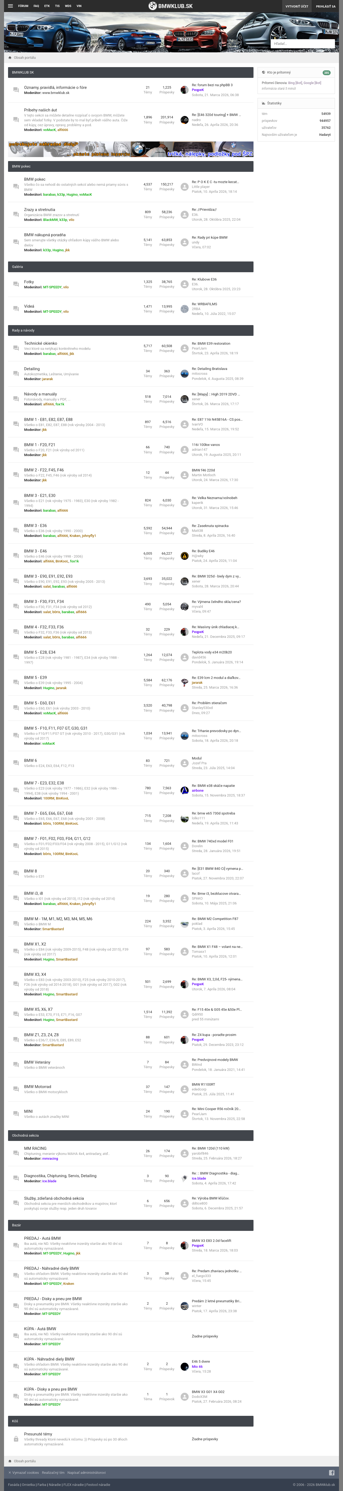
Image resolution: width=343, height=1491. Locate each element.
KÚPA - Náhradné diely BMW (49, 1359)
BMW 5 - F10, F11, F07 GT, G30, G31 (56, 728)
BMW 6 (30, 760)
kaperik (197, 503)
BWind (197, 1065)
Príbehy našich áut (40, 110)
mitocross (199, 374)
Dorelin (197, 846)
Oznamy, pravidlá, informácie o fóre (55, 87)
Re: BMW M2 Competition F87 (215, 919)
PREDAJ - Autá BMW (42, 1238)
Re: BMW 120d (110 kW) (210, 1148)
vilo (71, 220)
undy (195, 242)
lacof (196, 873)
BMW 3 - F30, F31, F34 (44, 601)
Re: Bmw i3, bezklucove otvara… (216, 894)
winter (197, 1306)
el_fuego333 (201, 1276)
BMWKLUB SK (23, 72)
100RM (48, 798)
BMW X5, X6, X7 (38, 1009)
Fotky (29, 281)
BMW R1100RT (203, 1084)
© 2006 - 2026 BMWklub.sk (314, 1485)
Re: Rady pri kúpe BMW (210, 237)
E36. (195, 215)
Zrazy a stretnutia (39, 209)
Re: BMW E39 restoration (211, 343)
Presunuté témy (38, 1434)
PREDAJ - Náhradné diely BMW (51, 1268)
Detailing (32, 368)
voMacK (49, 130)
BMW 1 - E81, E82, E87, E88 (48, 419)
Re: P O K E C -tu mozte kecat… (215, 182)
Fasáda (13, 1485)
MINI (28, 1111)
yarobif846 (200, 1153)
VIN (79, 6)
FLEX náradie (74, 1485)
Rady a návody (23, 330)
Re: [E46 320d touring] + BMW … (216, 115)
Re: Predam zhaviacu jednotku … (217, 1271)
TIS (57, 6)
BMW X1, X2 (35, 944)
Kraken (75, 536)
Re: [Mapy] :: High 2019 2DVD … (216, 394)
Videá (29, 306)
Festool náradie (98, 1485)
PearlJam (199, 348)
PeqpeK (198, 90)
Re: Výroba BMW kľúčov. (210, 1198)
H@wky (197, 556)
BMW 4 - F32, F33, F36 (44, 627)
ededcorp (199, 1089)
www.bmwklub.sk (55, 93)
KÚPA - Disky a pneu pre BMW (50, 1389)
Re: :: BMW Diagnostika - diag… (215, 1173)
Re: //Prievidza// (204, 210)
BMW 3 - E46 (35, 551)
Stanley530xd (202, 708)
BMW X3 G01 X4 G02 (208, 1392)
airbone (198, 790)
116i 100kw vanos (206, 445)
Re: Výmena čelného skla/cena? (216, 602)
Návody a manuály (40, 394)
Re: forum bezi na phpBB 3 (212, 85)
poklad (197, 924)
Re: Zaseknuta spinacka (210, 526)
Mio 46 (197, 1367)
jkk (67, 250)
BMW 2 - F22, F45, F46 (44, 470)
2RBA (196, 309)
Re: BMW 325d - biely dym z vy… (216, 576)
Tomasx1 (199, 952)
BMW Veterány (37, 1062)
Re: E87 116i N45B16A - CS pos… (217, 419)
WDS (68, 6)
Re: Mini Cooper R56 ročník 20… (216, 1109)
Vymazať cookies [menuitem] (23, 1473)
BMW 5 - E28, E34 (39, 652)
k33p (61, 194)
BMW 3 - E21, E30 (39, 495)
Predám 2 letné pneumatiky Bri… (216, 1301)
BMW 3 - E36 (35, 525)
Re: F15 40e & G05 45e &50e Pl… (217, 1010)
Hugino (72, 194)
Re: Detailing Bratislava (209, 369)
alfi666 (62, 130)
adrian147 (199, 450)
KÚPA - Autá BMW (40, 1328)
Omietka (28, 1485)
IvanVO (197, 424)
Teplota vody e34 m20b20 (212, 652)
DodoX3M (199, 1397)
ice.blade (49, 1181)
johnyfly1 (89, 536)
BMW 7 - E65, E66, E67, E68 (48, 813)
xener (196, 399)
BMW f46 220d (203, 470)
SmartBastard (53, 929)
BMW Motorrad (37, 1086)
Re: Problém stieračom (209, 703)
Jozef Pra (199, 763)
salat (47, 586)
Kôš (15, 1421)
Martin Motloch (204, 475)
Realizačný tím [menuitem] (53, 1473)
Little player (201, 187)
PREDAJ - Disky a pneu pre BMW (53, 1298)
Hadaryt (325, 135)
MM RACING (35, 1148)
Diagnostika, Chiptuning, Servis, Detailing (60, 1175)
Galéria (17, 267)
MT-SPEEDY (52, 287)
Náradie (55, 1485)
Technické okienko (40, 343)
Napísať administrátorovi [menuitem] (87, 1473)
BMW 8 (30, 871)
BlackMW (50, 220)
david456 (199, 657)
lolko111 (198, 818)
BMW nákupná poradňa (45, 234)
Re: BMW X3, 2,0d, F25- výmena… (217, 979)
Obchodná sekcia (25, 1135)
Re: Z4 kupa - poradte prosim (214, 1035)
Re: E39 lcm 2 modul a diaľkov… (216, 678)
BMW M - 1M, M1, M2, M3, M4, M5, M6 (58, 919)
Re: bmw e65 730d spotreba (213, 813)
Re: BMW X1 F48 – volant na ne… (217, 947)
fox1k (59, 404)
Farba (42, 1485)
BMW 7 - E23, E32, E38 (44, 783)
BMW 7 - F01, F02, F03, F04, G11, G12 (57, 838)
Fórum (23, 6)
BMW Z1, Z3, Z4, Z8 (41, 1034)
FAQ (36, 6)
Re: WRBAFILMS (204, 304)
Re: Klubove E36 (204, 279)
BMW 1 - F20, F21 (39, 444)
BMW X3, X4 (35, 974)
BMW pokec (21, 166)
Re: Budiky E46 (203, 551)
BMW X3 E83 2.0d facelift (211, 1241)
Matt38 (197, 531)
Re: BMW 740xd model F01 (213, 841)
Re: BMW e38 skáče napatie (213, 786)
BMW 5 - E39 (35, 677)
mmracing (50, 1159)
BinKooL (62, 561)
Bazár (16, 1225)
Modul (197, 758)
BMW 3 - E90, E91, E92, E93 (48, 576)
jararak (47, 379)
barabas (49, 194)
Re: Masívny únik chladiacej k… (215, 627)
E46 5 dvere (201, 1361)
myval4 (197, 607)
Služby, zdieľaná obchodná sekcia (54, 1198)
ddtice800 (199, 1203)
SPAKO (197, 898)
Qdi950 (197, 1014)
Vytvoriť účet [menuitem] (297, 6)
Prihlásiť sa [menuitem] (325, 6)
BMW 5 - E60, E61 (39, 703)
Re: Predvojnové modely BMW (215, 1060)
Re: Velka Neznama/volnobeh (214, 498)
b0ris (56, 612)
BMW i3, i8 (33, 893)
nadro (196, 120)
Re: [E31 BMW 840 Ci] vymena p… (217, 869)
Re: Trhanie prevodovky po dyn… (216, 731)
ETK (47, 6)
